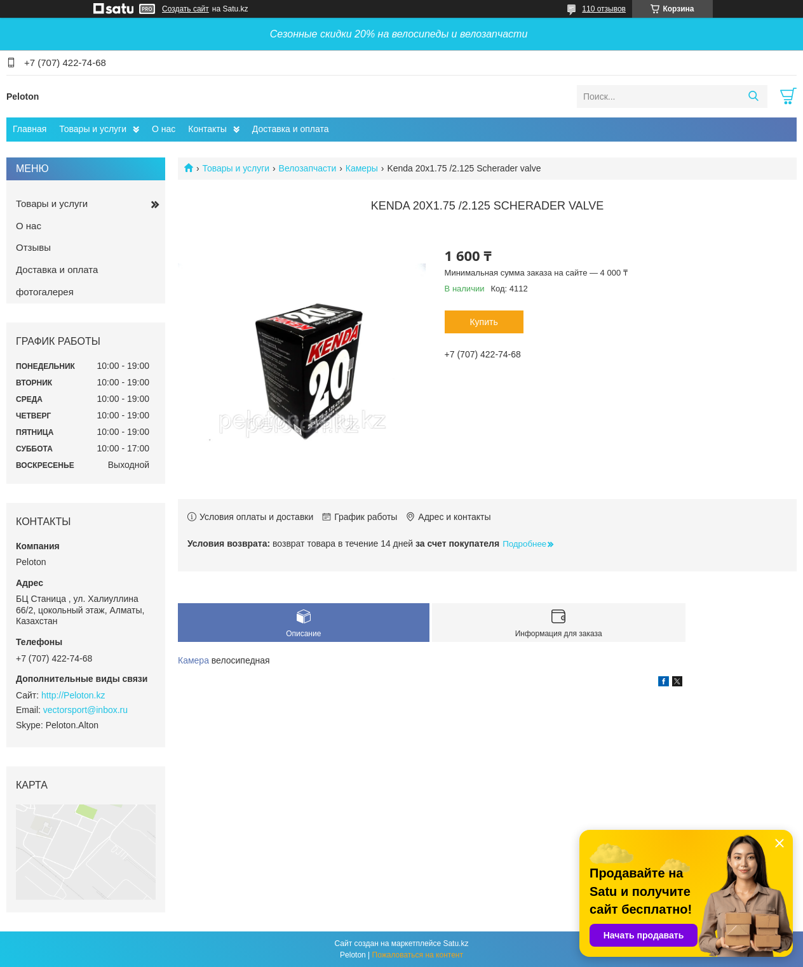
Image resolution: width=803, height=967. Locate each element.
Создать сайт (185, 8)
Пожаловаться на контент (417, 954)
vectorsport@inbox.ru (85, 710)
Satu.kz (455, 943)
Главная (29, 129)
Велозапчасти (308, 168)
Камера (193, 660)
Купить (483, 322)
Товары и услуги (92, 129)
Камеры (362, 168)
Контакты (207, 129)
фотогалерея (45, 291)
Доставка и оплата (290, 129)
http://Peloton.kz (73, 695)
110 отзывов (604, 8)
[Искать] (753, 96)
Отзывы (33, 247)
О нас (163, 129)
